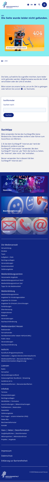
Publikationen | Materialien (11, 407)
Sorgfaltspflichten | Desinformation (14, 433)
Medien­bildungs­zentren (12, 274)
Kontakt (4, 425)
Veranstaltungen (7, 263)
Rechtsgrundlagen (7, 260)
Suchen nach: (8, 104)
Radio (3, 369)
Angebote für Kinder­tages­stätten (13, 297)
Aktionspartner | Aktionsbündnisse (14, 436)
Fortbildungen (6, 306)
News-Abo (5, 419)
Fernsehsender (6, 333)
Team (3, 254)
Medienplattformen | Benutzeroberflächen (16, 384)
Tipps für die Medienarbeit (11, 286)
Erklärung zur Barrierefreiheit (14, 460)
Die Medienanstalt (9, 244)
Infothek (5, 388)
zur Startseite (29, 89)
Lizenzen (5, 365)
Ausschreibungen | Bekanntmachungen (15, 404)
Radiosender (5, 330)
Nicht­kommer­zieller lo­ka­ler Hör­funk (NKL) (16, 336)
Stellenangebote (7, 269)
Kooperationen (6, 312)
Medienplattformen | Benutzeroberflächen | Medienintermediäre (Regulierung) (17, 360)
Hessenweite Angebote (9, 277)
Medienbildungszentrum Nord (12, 280)
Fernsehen (5, 372)
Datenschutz (6, 455)
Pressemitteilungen (8, 395)
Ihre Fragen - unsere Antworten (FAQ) (14, 416)
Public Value (5, 339)
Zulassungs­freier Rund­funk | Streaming (15, 378)
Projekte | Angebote (8, 439)
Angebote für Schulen (9, 300)
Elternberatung (6, 309)
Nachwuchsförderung (9, 322)
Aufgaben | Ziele (7, 257)
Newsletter (5, 410)
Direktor (4, 251)
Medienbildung (8, 291)
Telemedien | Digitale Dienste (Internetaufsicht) (18, 356)
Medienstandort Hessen (12, 326)
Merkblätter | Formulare (10, 401)
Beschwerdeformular (8, 422)
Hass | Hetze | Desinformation (15, 430)
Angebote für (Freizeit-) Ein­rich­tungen (14, 303)
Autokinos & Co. (7, 381)
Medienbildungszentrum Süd (11, 283)
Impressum (6, 450)
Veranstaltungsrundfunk (10, 375)
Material (4, 315)
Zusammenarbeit (7, 266)
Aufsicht (5, 349)
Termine (4, 392)
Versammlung (6, 248)
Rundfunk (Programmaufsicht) (12, 353)
